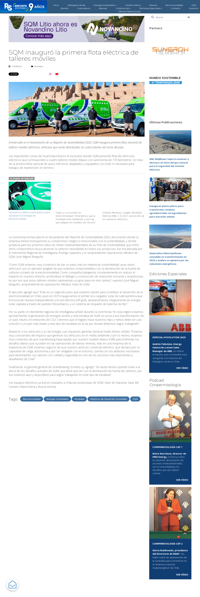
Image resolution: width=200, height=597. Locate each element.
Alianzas (103, 8)
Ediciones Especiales (150, 8)
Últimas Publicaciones (129, 11)
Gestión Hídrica (133, 5)
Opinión (64, 8)
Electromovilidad (174, 5)
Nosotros (193, 8)
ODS (193, 5)
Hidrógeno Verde (76, 5)
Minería (153, 5)
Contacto (175, 8)
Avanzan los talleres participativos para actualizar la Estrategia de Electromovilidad (29, 215)
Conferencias (123, 8)
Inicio (56, 5)
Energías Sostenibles (105, 5)
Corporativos (83, 8)
